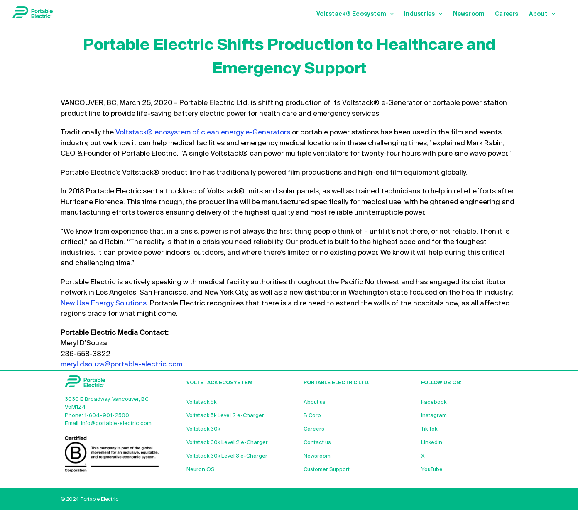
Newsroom (317, 456)
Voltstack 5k (201, 402)
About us (315, 402)
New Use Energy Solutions (104, 303)
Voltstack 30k (203, 429)
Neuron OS (200, 469)
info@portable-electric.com (116, 423)
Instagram (434, 415)
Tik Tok (429, 429)
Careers (314, 429)
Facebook (433, 402)
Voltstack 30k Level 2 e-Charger (227, 442)
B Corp (312, 415)
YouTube (432, 469)
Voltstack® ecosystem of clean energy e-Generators (202, 132)
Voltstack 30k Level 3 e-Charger (226, 456)
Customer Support (327, 469)
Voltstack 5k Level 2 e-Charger (225, 415)
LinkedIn (431, 442)
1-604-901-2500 (106, 415)
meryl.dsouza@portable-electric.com (121, 364)
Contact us (317, 442)
